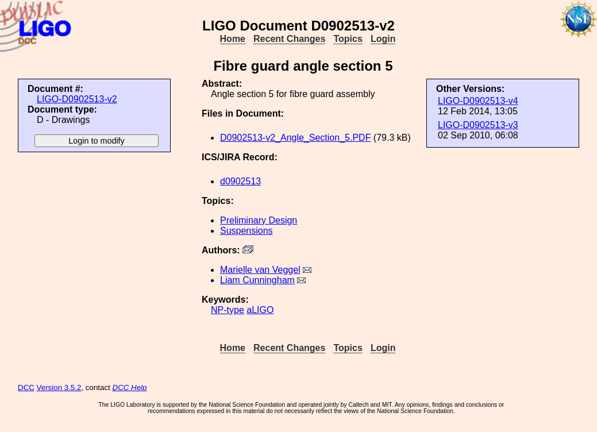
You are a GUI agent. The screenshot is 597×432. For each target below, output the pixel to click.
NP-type (227, 310)
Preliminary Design (258, 220)
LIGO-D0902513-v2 (77, 99)
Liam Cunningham (257, 280)
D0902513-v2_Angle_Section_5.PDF (295, 137)
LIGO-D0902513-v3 (478, 125)
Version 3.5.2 (59, 387)
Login (383, 39)
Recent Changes (289, 39)
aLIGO (260, 310)
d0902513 (240, 181)
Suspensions (246, 231)
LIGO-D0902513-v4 (478, 101)
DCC (26, 387)
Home (232, 39)
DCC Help (130, 387)
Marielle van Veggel (260, 270)
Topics (347, 39)
